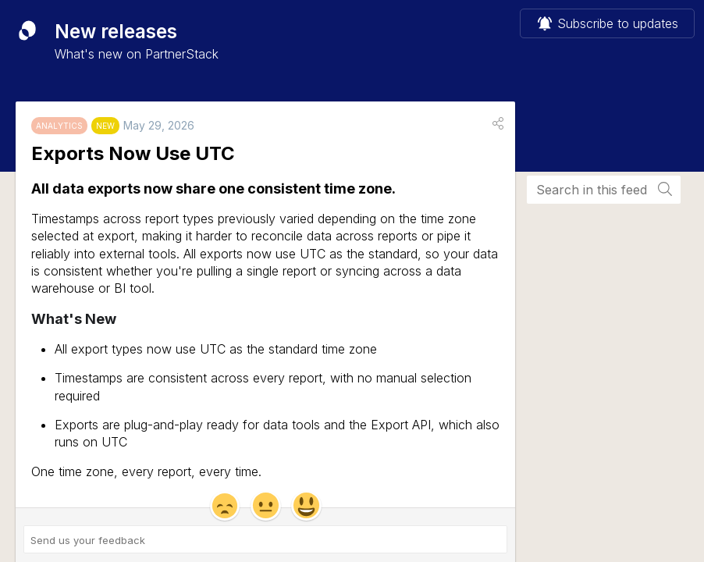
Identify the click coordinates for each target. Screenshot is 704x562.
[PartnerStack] (27, 30)
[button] (498, 123)
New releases (116, 31)
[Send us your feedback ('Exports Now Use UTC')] (265, 539)
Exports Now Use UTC (133, 153)
